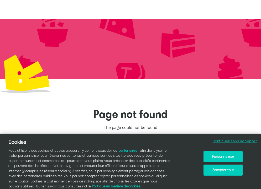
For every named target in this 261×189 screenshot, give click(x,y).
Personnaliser (223, 158)
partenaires (127, 152)
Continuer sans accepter (235, 142)
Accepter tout (223, 171)
